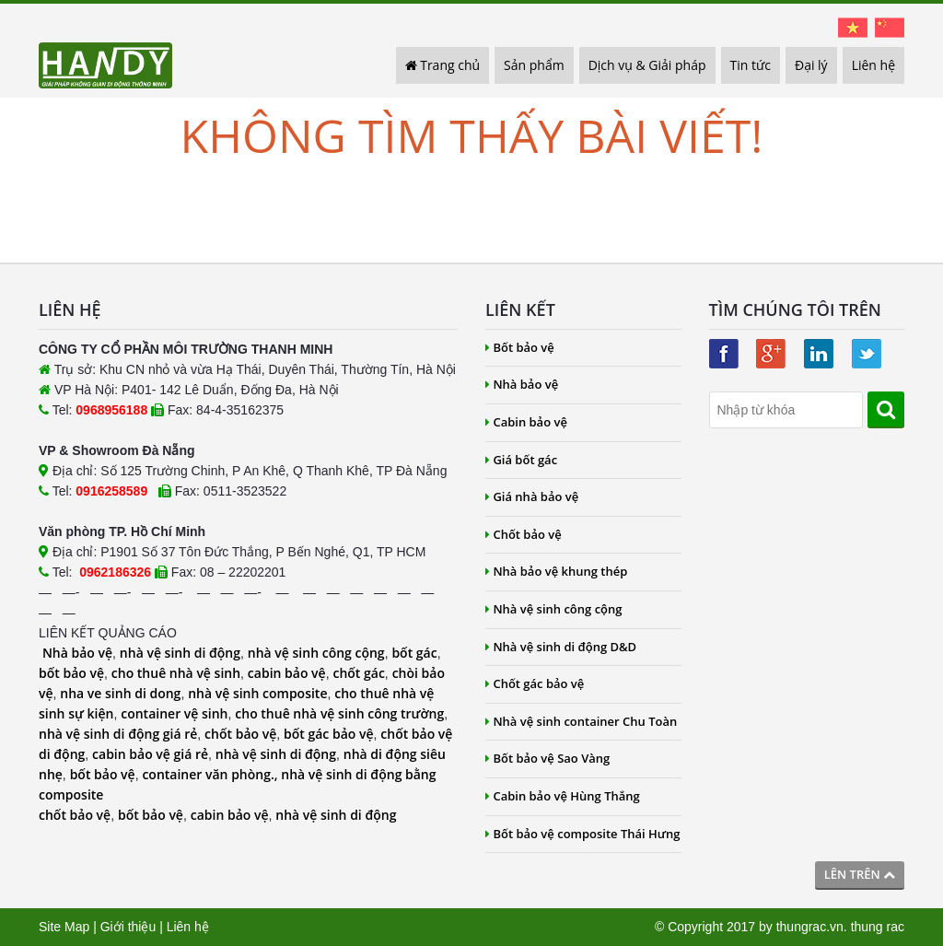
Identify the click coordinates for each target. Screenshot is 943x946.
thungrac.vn (810, 926)
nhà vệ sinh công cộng (316, 652)
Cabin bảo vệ (526, 422)
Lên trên (859, 874)
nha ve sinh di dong (120, 693)
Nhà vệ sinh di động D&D (560, 646)
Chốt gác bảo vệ (534, 683)
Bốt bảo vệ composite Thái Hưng (583, 833)
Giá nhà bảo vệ (531, 496)
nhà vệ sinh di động (180, 652)
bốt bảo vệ (71, 673)
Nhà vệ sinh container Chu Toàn (581, 721)
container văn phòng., (211, 774)
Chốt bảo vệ (523, 534)
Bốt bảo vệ (519, 347)
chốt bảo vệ (240, 733)
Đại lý (811, 65)
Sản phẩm (534, 65)
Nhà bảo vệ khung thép (556, 571)
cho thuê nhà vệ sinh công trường (339, 713)
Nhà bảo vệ (77, 652)
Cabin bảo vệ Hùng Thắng (562, 796)
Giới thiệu (128, 926)
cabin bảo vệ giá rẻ (150, 754)
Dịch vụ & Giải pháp (647, 65)
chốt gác (358, 673)
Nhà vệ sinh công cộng (554, 609)
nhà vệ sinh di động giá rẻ (118, 733)
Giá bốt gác (521, 459)
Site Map (64, 926)
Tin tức (750, 65)
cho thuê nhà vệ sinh (175, 673)
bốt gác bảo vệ (328, 733)
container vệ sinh (174, 713)
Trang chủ (443, 65)
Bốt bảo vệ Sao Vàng (547, 758)
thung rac (877, 926)
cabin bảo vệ (287, 673)
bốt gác (414, 652)
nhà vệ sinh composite (257, 693)
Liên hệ (873, 65)
